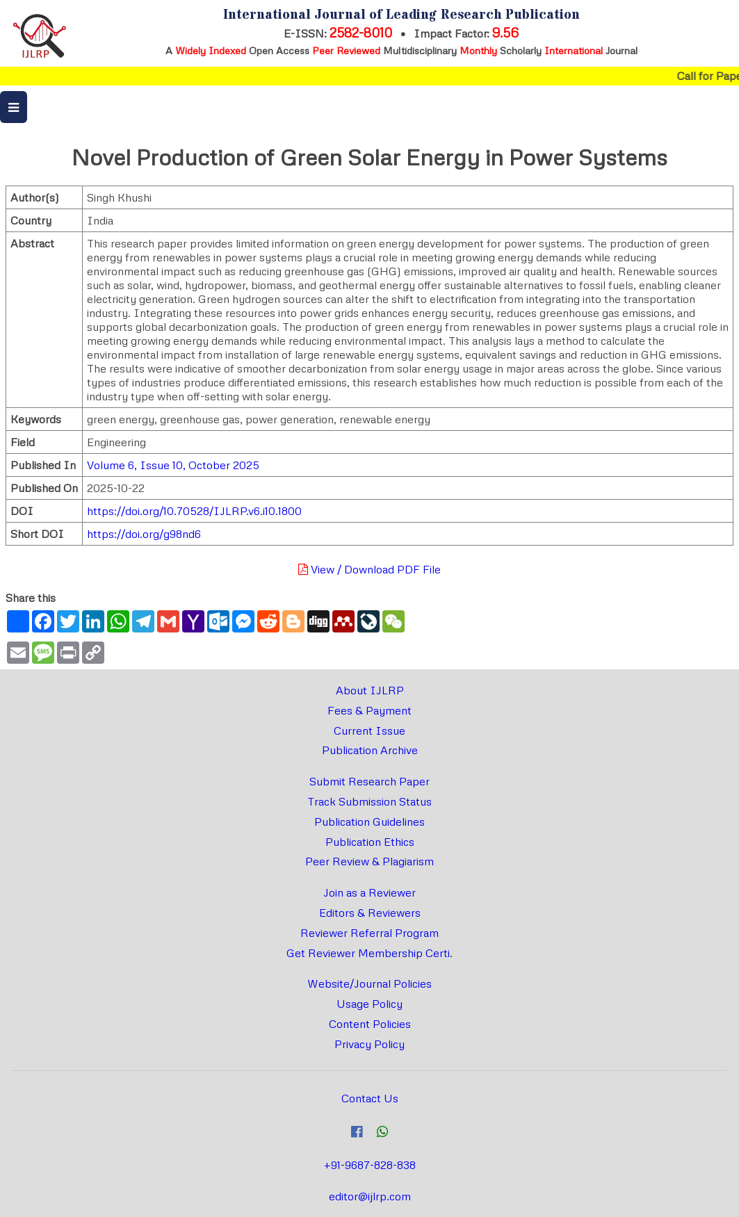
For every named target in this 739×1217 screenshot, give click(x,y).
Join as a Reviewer (369, 892)
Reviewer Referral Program (369, 933)
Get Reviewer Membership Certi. (369, 953)
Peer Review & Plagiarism (369, 861)
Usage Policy (369, 1004)
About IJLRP (370, 690)
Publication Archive (370, 750)
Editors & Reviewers (370, 913)
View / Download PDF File (369, 569)
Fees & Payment (369, 710)
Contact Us (369, 1098)
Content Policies (370, 1024)
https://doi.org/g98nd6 (144, 534)
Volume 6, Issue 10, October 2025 (173, 465)
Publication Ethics (369, 842)
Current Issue (369, 730)
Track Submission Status (369, 801)
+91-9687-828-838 (370, 1165)
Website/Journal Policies (369, 983)
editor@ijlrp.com (370, 1196)
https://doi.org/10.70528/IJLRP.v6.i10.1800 (194, 511)
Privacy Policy (369, 1044)
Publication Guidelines (369, 821)
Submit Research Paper (369, 781)
